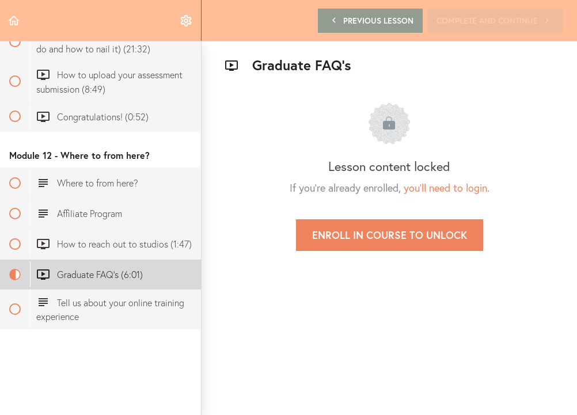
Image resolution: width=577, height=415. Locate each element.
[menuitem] (186, 20)
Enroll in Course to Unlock (389, 235)
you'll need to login (445, 188)
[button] (14, 20)
